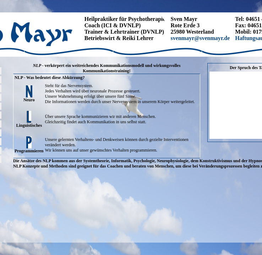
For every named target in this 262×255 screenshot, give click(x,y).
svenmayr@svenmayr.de (200, 38)
